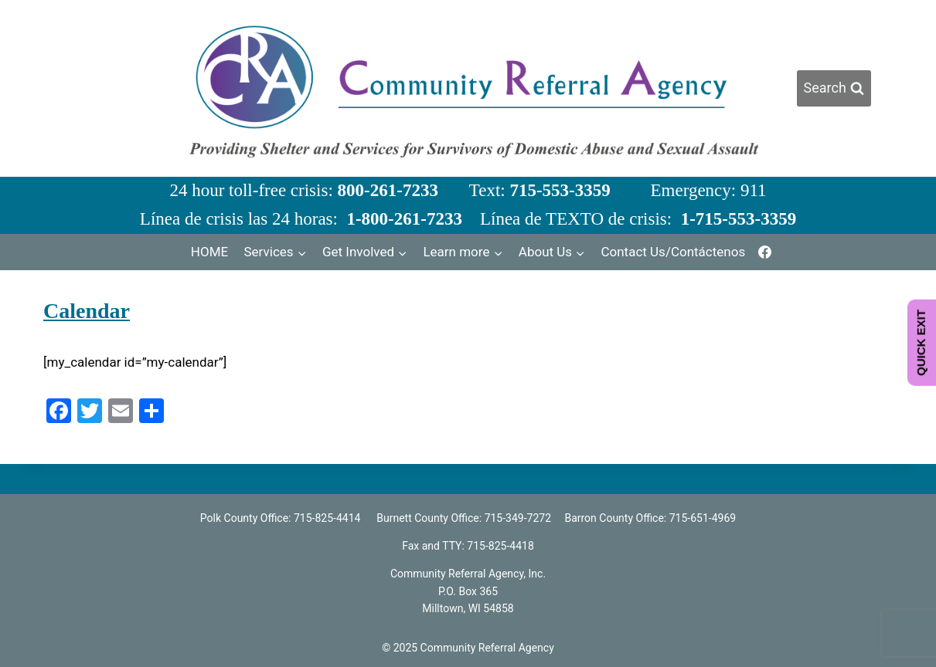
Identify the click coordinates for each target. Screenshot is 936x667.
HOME (209, 251)
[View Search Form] (834, 88)
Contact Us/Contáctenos (673, 251)
